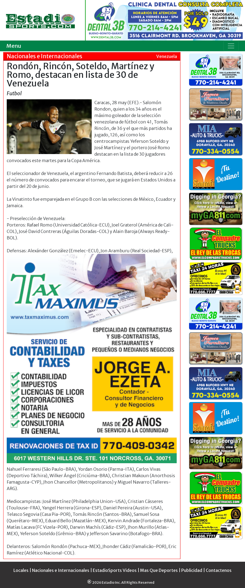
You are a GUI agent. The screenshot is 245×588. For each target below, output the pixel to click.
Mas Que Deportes (159, 570)
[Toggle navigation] (231, 46)
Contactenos (219, 570)
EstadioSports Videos (115, 570)
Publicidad (191, 570)
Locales (21, 570)
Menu (13, 45)
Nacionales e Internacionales (60, 570)
